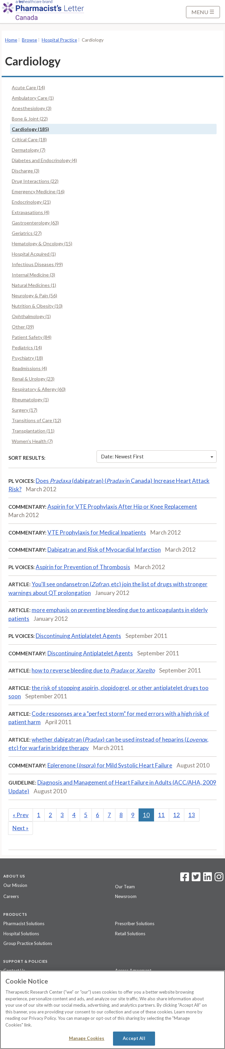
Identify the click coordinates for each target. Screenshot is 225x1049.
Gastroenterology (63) (35, 223)
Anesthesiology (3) (31, 108)
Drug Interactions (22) (35, 181)
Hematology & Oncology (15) (42, 243)
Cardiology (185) (30, 129)
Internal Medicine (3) (33, 275)
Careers (11, 896)
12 (176, 814)
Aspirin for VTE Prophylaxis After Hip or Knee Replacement (122, 506)
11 (161, 814)
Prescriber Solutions (134, 923)
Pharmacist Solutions (23, 923)
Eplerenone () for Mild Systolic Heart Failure (109, 765)
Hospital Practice (59, 40)
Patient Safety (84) (31, 337)
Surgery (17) (24, 410)
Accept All (134, 1038)
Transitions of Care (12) (36, 420)
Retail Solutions (130, 933)
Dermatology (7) (28, 150)
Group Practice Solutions (27, 943)
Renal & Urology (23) (33, 379)
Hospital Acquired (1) (34, 254)
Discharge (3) (25, 170)
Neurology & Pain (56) (34, 295)
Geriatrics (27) (27, 233)
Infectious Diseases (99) (37, 264)
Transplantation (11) (33, 431)
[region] (112, 1009)
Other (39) (23, 327)
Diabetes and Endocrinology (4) (44, 160)
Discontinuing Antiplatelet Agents (78, 635)
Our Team (125, 886)
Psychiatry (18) (27, 358)
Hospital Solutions (21, 933)
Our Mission (15, 885)
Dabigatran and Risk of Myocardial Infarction (104, 549)
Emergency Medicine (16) (38, 191)
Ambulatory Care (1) (33, 98)
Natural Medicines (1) (34, 285)
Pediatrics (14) (27, 347)
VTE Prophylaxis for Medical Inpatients (96, 532)
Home (11, 40)
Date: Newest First (157, 456)
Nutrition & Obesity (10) (37, 306)
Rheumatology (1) (30, 399)
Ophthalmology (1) (31, 316)
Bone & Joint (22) (30, 118)
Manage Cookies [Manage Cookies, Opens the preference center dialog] (87, 1038)
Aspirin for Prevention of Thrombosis (83, 566)
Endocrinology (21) (31, 202)
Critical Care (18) (29, 139)
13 (191, 814)
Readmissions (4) (29, 368)
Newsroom (126, 896)
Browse (29, 40)
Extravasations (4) (30, 212)
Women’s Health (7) (32, 441)
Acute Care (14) (28, 87)
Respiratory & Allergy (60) (39, 389)
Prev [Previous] (21, 814)
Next (20, 828)
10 (146, 814)
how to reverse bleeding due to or (93, 670)
